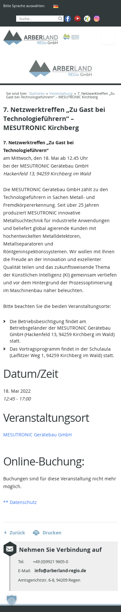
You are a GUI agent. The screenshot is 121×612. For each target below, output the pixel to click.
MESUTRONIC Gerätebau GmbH (37, 435)
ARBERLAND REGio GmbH (30, 38)
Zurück (17, 533)
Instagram (97, 19)
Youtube (77, 19)
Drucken (52, 533)
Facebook (68, 19)
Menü (108, 38)
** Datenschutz (20, 502)
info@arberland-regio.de (60, 571)
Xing (87, 19)
